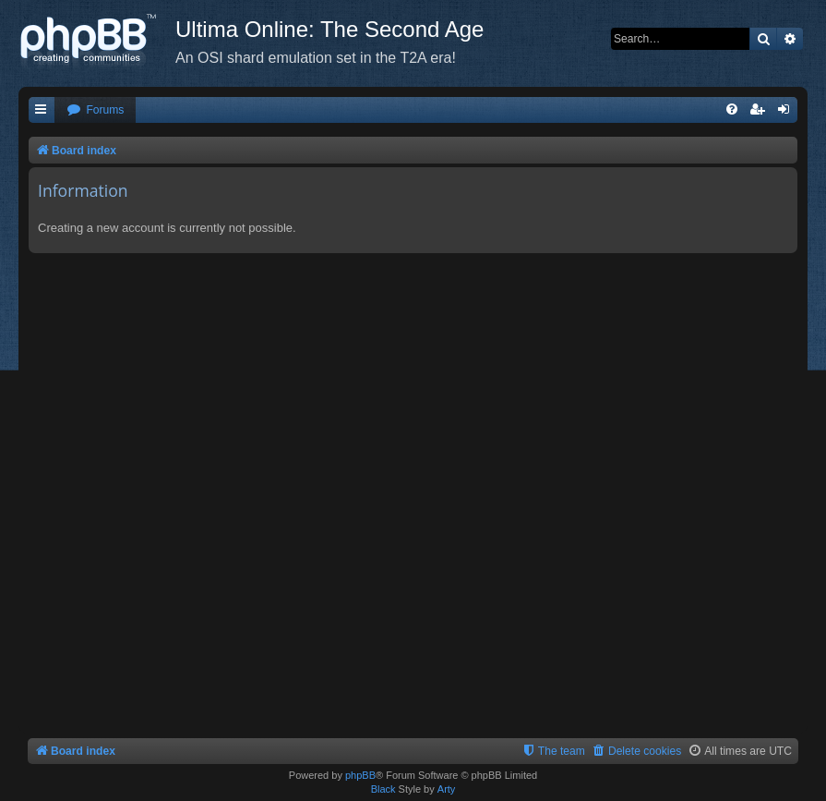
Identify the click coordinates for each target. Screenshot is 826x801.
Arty (446, 789)
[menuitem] (95, 110)
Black (383, 789)
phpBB (360, 775)
